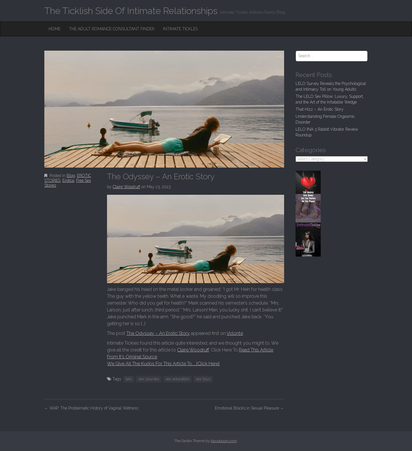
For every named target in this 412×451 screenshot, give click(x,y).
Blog (71, 175)
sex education (177, 379)
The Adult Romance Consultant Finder (111, 29)
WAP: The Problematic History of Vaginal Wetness (91, 408)
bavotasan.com (224, 441)
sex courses (148, 379)
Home (54, 29)
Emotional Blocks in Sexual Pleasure (249, 408)
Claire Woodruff (126, 186)
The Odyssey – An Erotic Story (158, 333)
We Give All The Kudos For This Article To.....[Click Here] (163, 363)
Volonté (235, 333)
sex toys (203, 379)
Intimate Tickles (180, 29)
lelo (129, 379)
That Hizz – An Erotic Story (320, 109)
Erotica (68, 180)
